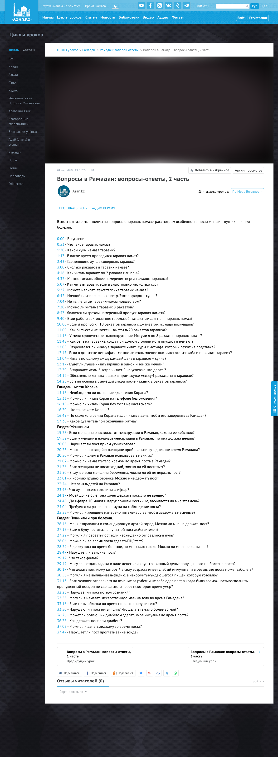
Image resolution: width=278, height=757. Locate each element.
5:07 (60, 284)
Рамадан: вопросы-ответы (119, 50)
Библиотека (129, 17)
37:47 (61, 632)
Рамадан (89, 50)
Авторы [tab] (29, 50)
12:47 (61, 353)
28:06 (62, 541)
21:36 (62, 467)
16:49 (62, 415)
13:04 (62, 358)
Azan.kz (79, 191)
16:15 (62, 404)
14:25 (62, 381)
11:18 (62, 336)
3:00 (60, 267)
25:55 (62, 512)
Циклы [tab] (14, 50)
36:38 (62, 621)
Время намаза (95, 6)
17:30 (62, 421)
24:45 (62, 501)
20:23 (62, 450)
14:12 (62, 376)
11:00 (62, 330)
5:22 (60, 290)
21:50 (62, 472)
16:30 (62, 410)
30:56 (62, 575)
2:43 (60, 261)
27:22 (62, 535)
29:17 (61, 558)
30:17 (61, 569)
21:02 (62, 461)
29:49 (62, 564)
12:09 (62, 347)
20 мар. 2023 (65, 170)
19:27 (61, 433)
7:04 (60, 301)
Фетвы (178, 17)
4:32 (60, 279)
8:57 (60, 313)
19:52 (62, 438)
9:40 (60, 318)
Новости (107, 17)
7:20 (60, 307)
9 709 (80, 170)
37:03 (62, 626)
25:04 (62, 507)
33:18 (62, 604)
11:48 (62, 341)
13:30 (62, 370)
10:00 (62, 324)
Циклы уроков (69, 17)
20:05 (62, 444)
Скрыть (269, 9)
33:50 (62, 609)
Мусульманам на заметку (61, 6)
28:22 (62, 547)
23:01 (62, 478)
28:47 (61, 552)
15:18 (62, 393)
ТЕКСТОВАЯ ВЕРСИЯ (72, 208)
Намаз (48, 17)
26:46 (62, 524)
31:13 (62, 581)
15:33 (62, 398)
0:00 (60, 239)
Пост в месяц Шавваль (230, 74)
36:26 (62, 615)
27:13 (62, 529)
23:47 (61, 490)
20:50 (62, 455)
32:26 (62, 592)
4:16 (60, 273)
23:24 (62, 484)
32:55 (62, 598)
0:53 (60, 244)
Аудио (162, 17)
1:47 (60, 256)
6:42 (60, 296)
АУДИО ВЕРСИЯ (103, 208)
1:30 (60, 250)
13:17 (61, 364)
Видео (148, 17)
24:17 (61, 495)
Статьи (91, 17)
